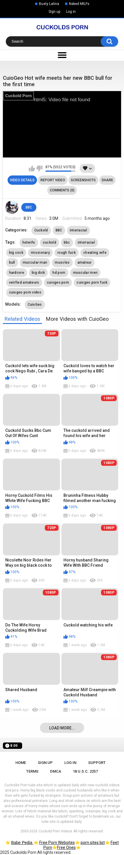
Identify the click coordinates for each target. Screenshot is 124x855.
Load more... (62, 728)
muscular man (35, 262)
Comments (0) (62, 190)
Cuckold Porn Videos (55, 831)
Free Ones (66, 847)
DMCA (55, 771)
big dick (38, 273)
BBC (29, 207)
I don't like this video (39, 168)
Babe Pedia (22, 842)
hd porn (58, 273)
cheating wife (95, 253)
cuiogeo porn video (25, 292)
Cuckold (41, 230)
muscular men (85, 273)
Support (97, 762)
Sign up (54, 12)
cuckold (49, 242)
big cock (16, 253)
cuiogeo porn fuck (92, 282)
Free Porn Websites (57, 842)
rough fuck (66, 253)
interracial (86, 242)
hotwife (28, 242)
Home (20, 762)
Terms (32, 771)
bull (12, 262)
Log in (71, 12)
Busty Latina (49, 4)
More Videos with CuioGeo (77, 319)
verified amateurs (24, 282)
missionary (40, 253)
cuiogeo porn (58, 282)
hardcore (16, 273)
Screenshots (83, 180)
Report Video (52, 180)
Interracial (78, 230)
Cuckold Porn (18, 95)
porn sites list (93, 842)
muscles (62, 262)
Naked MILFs (79, 4)
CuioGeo (35, 304)
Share (107, 180)
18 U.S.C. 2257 (85, 771)
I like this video (32, 168)
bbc (67, 242)
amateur (84, 262)
